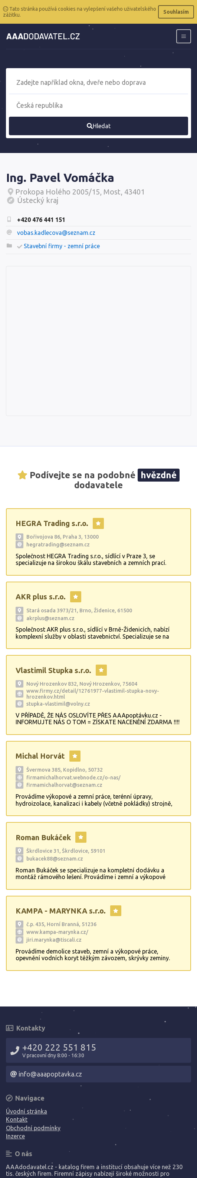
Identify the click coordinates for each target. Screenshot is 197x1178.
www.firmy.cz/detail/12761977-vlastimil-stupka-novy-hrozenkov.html (92, 694)
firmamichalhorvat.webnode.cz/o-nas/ (73, 778)
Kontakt (16, 1119)
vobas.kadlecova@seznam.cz (56, 232)
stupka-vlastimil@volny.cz (58, 704)
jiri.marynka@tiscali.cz (54, 940)
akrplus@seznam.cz (50, 618)
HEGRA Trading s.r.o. (52, 523)
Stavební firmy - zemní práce (62, 246)
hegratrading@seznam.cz (58, 545)
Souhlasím (176, 12)
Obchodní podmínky (33, 1128)
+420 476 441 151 (41, 219)
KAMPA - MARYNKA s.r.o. (61, 910)
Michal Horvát (40, 756)
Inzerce (15, 1136)
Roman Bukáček (43, 837)
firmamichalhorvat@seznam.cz (64, 785)
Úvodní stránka (26, 1111)
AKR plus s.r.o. (41, 596)
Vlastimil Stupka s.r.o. (53, 670)
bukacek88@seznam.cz (54, 859)
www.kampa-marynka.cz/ (57, 932)
